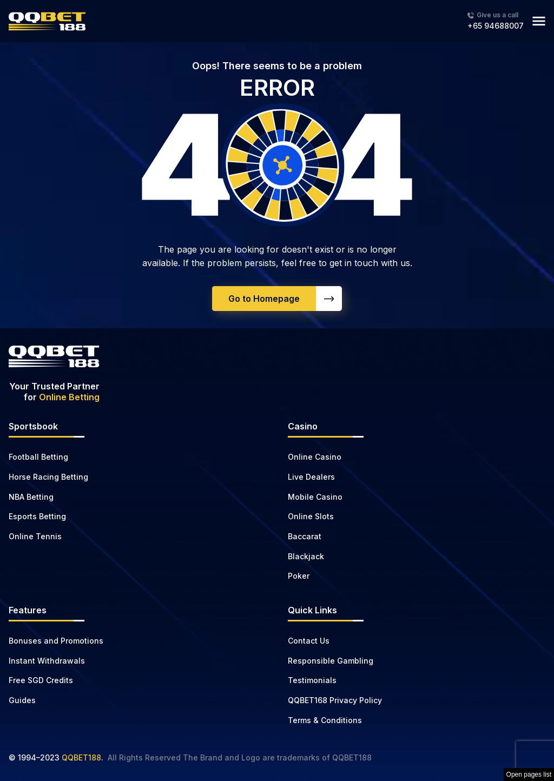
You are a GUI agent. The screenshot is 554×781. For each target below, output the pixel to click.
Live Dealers (311, 476)
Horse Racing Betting (48, 476)
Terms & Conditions (325, 720)
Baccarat (304, 536)
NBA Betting (31, 496)
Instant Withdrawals (47, 660)
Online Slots (311, 516)
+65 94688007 (495, 25)
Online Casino (314, 456)
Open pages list (528, 774)
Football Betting (38, 456)
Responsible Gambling (330, 660)
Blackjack (306, 556)
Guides (22, 700)
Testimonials (312, 680)
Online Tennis (35, 536)
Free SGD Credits (41, 680)
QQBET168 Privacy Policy (335, 700)
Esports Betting (37, 516)
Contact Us (308, 640)
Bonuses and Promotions (56, 640)
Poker (298, 575)
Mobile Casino (315, 496)
